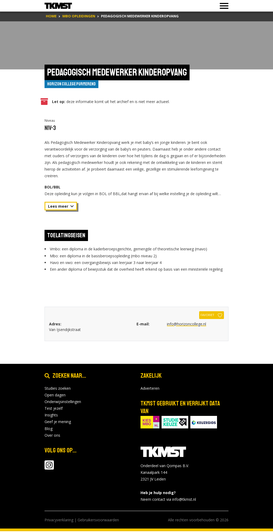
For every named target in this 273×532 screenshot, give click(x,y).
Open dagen (55, 395)
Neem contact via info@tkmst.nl (168, 500)
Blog (49, 429)
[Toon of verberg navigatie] (222, 6)
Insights (51, 415)
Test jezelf (54, 409)
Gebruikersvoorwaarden (98, 520)
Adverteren (149, 388)
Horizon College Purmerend (74, 84)
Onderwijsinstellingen (63, 402)
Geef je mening (58, 422)
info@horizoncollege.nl (186, 324)
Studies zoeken (58, 388)
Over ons (52, 436)
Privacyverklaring (59, 520)
